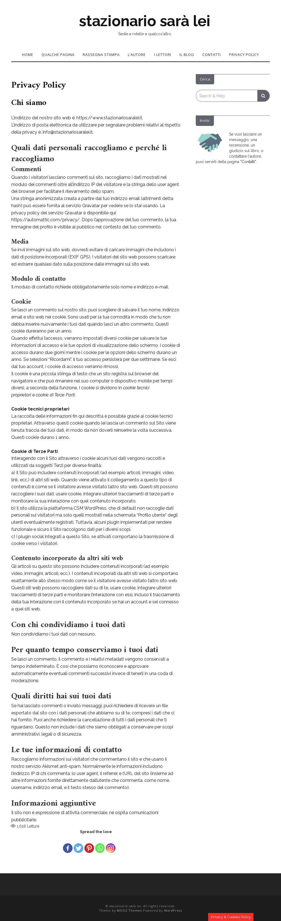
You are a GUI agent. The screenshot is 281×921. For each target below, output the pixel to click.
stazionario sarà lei (144, 21)
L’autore (137, 54)
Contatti (211, 54)
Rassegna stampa (101, 54)
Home (27, 54)
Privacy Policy (244, 54)
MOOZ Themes (129, 910)
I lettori (162, 54)
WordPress (173, 910)
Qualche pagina (58, 54)
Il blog (187, 54)
